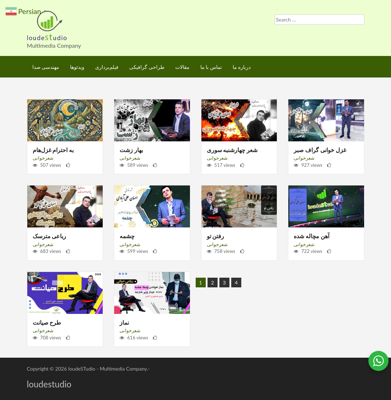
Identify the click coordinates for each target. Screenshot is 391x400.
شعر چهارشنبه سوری (232, 149)
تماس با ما (211, 67)
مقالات (182, 67)
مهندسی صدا (46, 67)
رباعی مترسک (49, 235)
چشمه (127, 235)
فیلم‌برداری (106, 67)
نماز (124, 322)
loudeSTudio (81, 369)
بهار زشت (131, 149)
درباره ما (242, 67)
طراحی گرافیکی (146, 67)
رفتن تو (215, 235)
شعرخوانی (43, 158)
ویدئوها (77, 67)
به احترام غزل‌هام (53, 149)
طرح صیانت (47, 322)
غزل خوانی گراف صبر (320, 149)
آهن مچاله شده (311, 235)
